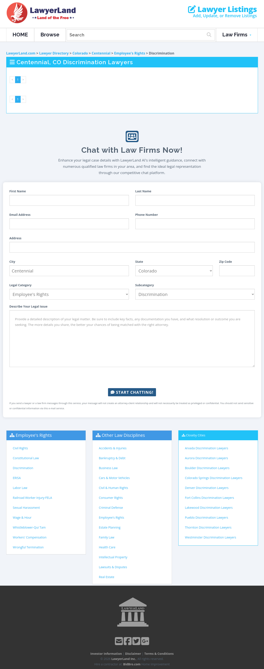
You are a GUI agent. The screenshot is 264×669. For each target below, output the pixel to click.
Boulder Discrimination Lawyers (207, 468)
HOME (20, 34)
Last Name (143, 191)
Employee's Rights (129, 53)
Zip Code (225, 262)
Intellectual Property (113, 557)
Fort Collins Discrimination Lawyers (209, 498)
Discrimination (23, 468)
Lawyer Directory (54, 53)
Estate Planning (109, 527)
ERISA (17, 478)
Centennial (101, 53)
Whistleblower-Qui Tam (29, 527)
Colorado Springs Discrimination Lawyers (213, 478)
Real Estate (106, 577)
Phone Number (146, 215)
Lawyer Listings (222, 9)
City (12, 262)
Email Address (20, 215)
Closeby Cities (195, 435)
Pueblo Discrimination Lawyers (206, 517)
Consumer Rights (111, 498)
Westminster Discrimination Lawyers (210, 537)
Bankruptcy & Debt (112, 458)
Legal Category (20, 285)
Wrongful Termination (28, 547)
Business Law (108, 468)
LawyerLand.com (21, 53)
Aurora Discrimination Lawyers (206, 458)
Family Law (106, 537)
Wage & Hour (22, 517)
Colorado (80, 53)
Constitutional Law (26, 458)
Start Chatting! (132, 392)
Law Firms (236, 34)
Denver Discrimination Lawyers (206, 488)
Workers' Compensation (30, 537)
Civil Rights (20, 448)
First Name (17, 191)
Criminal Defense (111, 508)
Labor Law (20, 488)
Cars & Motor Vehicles (114, 478)
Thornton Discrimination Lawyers (208, 527)
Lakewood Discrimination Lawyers (209, 508)
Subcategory (144, 285)
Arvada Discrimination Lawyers (206, 448)
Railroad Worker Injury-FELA (32, 498)
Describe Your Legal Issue (28, 306)
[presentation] (132, 377)
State (139, 262)
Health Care (107, 547)
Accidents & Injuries (113, 448)
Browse (49, 34)
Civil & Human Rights (113, 488)
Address (15, 238)
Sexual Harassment (26, 508)
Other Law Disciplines (123, 435)
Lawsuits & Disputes (113, 567)
